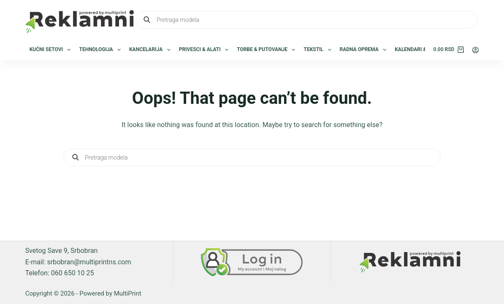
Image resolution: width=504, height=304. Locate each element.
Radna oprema (365, 50)
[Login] (475, 50)
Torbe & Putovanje (267, 50)
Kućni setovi (52, 50)
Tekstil (318, 50)
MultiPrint (127, 293)
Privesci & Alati (205, 50)
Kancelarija (151, 50)
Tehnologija (101, 50)
